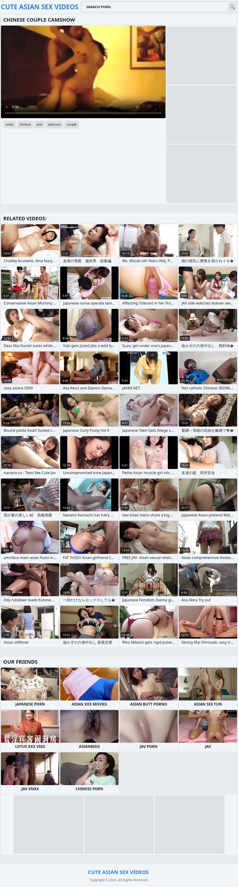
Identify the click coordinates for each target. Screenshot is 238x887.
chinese (25, 124)
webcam (54, 124)
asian (10, 124)
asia (39, 124)
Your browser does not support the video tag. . (83, 72)
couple (71, 124)
